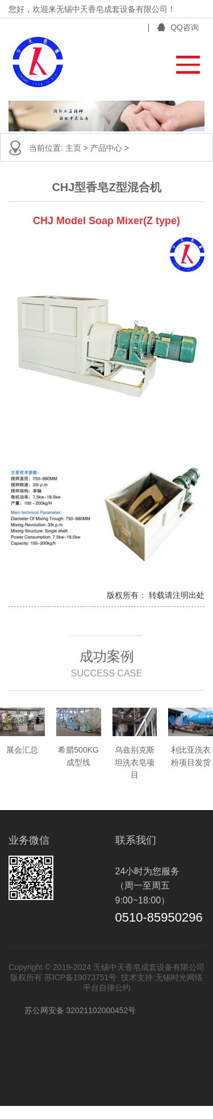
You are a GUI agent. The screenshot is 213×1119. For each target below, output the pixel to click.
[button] (183, 61)
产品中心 (107, 147)
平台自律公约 (107, 987)
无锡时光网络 (179, 977)
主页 (74, 147)
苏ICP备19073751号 (80, 977)
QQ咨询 (178, 27)
